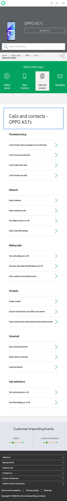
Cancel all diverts (15, 367)
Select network (15, 200)
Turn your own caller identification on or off (26, 266)
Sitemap (48, 490)
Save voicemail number (18, 347)
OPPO (27, 55)
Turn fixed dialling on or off (19, 402)
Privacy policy (32, 490)
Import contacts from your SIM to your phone (27, 311)
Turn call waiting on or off (19, 256)
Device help (16, 55)
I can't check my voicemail (19, 155)
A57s (36, 55)
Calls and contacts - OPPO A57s (28, 119)
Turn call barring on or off (19, 392)
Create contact (15, 301)
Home (4, 55)
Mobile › (17, 438)
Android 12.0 (45, 30)
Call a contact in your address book (22, 276)
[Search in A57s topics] (33, 46)
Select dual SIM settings (18, 231)
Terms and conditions (11, 490)
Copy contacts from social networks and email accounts (31, 322)
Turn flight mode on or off (19, 221)
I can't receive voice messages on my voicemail (27, 145)
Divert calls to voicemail (18, 357)
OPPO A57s (33, 23)
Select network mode (17, 210)
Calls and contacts (9, 58)
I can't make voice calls (18, 165)
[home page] (3, 3)
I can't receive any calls (18, 175)
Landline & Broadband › (50, 438)
